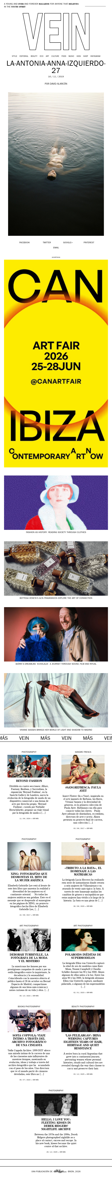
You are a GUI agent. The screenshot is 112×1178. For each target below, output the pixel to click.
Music (71, 56)
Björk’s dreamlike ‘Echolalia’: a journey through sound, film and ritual (56, 664)
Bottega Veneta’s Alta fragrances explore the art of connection (56, 598)
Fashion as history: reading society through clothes (56, 532)
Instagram (95, 56)
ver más (36, 818)
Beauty (34, 56)
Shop (85, 56)
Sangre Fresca (83, 752)
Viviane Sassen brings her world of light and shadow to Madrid (56, 730)
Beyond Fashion (29, 781)
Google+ (5, 1176)
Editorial (24, 56)
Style (14, 56)
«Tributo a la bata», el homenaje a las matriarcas (83, 871)
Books (21, 1007)
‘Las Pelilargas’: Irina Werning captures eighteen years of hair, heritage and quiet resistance (83, 1042)
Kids (79, 56)
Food (64, 56)
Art (47, 56)
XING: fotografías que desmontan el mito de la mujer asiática (29, 877)
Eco (41, 56)
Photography (29, 752)
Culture (55, 56)
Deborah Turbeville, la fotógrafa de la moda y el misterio (29, 958)
